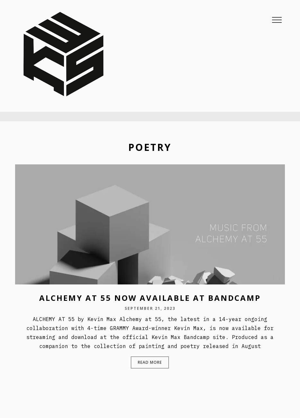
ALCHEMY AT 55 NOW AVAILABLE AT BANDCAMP (150, 297)
